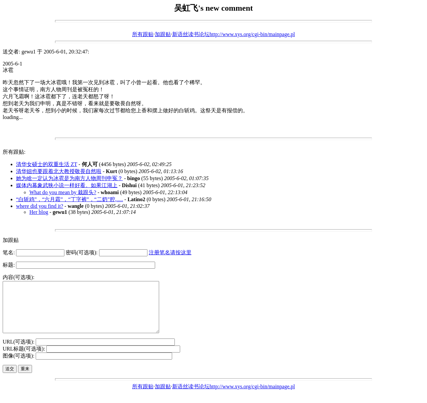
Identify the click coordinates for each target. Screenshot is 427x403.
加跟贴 (163, 34)
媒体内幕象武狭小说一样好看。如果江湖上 (66, 185)
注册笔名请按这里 (170, 252)
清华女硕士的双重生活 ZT (46, 164)
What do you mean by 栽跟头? (62, 192)
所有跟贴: (14, 152)
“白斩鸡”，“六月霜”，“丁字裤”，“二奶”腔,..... (69, 199)
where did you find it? (39, 206)
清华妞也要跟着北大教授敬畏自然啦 (58, 171)
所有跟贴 (142, 34)
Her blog (38, 212)
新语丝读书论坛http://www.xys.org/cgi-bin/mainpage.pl (233, 34)
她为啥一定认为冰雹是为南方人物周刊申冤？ (69, 178)
